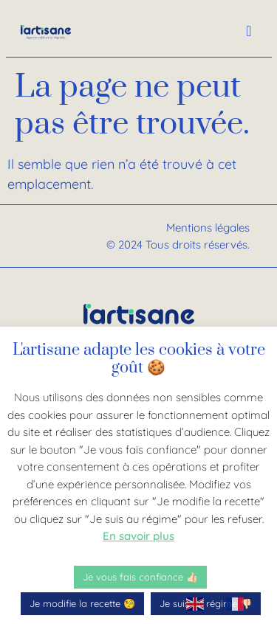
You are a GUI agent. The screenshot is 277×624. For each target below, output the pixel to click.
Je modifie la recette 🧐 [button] (82, 603)
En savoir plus (138, 536)
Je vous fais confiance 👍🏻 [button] (140, 577)
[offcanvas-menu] (248, 31)
